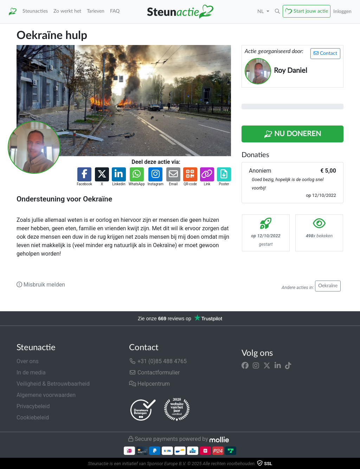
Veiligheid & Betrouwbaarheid (53, 383)
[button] (277, 11)
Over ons (28, 361)
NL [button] (261, 11)
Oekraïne (328, 285)
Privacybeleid (33, 406)
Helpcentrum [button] (149, 383)
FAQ (115, 11)
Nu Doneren (292, 134)
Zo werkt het (67, 11)
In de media (31, 372)
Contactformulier (154, 372)
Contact (325, 53)
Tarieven (95, 11)
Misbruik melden (41, 284)
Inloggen (342, 11)
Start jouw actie (311, 11)
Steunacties (35, 11)
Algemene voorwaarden (46, 395)
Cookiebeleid (33, 417)
